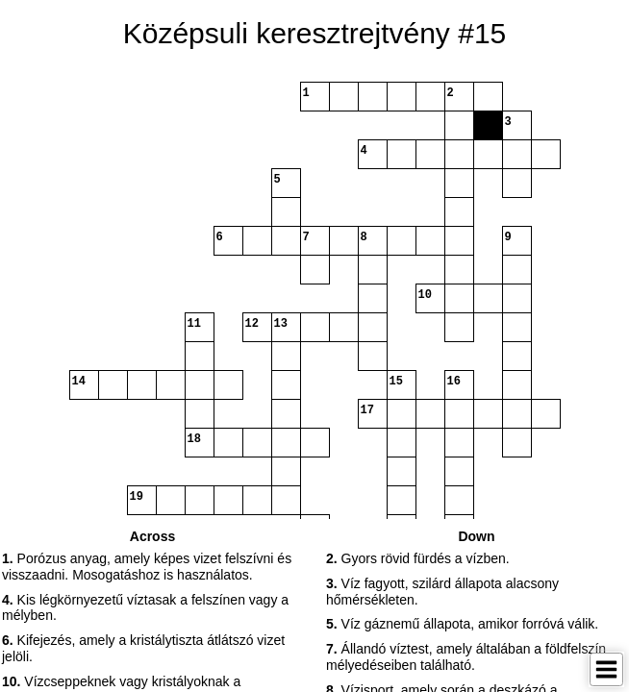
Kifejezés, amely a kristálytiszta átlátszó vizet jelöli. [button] (143, 648)
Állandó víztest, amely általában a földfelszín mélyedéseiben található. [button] (466, 657)
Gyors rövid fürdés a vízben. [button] (418, 558)
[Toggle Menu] (606, 669)
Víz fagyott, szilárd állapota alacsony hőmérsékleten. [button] (442, 591)
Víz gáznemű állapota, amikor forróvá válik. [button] (462, 623)
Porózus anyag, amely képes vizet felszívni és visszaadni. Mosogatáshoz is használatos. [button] (146, 566)
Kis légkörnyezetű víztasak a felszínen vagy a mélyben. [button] (145, 608)
